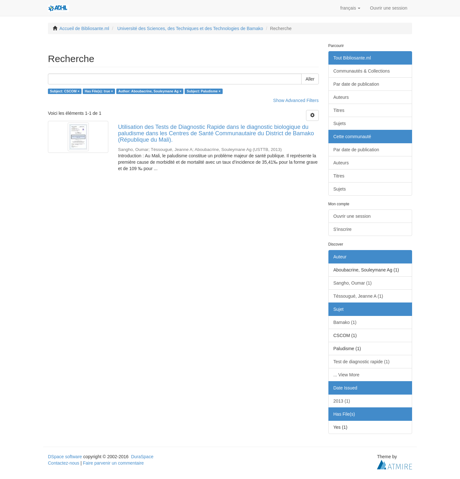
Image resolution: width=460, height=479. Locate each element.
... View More (346, 374)
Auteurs (341, 97)
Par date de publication (356, 84)
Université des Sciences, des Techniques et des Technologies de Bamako (190, 28)
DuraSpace (142, 456)
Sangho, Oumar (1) (353, 283)
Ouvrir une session (352, 216)
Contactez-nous (63, 463)
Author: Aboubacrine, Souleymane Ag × (149, 91)
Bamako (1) (345, 322)
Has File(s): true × (99, 91)
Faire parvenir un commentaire (113, 463)
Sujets (340, 123)
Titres (339, 110)
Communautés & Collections (362, 71)
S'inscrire (343, 229)
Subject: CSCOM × (64, 91)
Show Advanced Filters (295, 100)
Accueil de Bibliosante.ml (84, 28)
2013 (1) (342, 401)
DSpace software (65, 456)
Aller (309, 79)
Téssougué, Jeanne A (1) (358, 296)
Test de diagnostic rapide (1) (362, 361)
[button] (350, 8)
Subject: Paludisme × (204, 91)
